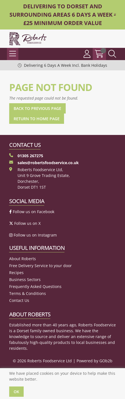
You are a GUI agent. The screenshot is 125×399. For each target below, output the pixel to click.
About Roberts (22, 258)
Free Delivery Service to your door (40, 265)
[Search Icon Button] (112, 54)
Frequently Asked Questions (35, 286)
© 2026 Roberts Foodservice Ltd (42, 360)
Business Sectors (25, 279)
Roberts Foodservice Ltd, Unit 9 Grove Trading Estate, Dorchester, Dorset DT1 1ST (39, 178)
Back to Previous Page (37, 108)
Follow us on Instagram (33, 235)
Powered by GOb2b (94, 360)
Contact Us (19, 300)
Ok (16, 391)
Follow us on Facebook (31, 211)
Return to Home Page (37, 118)
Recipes (16, 272)
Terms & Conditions (27, 293)
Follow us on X (25, 223)
